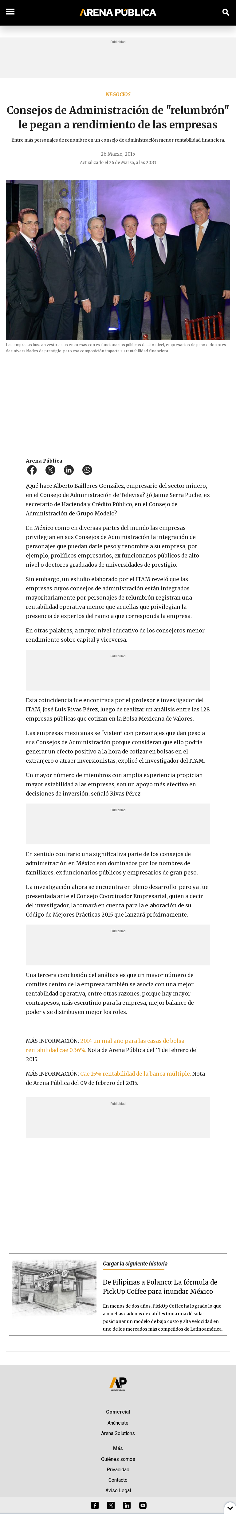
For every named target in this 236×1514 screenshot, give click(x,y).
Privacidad (118, 1470)
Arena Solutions (118, 1433)
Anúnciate (118, 1423)
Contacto (118, 1480)
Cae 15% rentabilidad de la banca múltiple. (136, 1073)
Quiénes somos (118, 1459)
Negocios (118, 94)
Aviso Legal (118, 1490)
